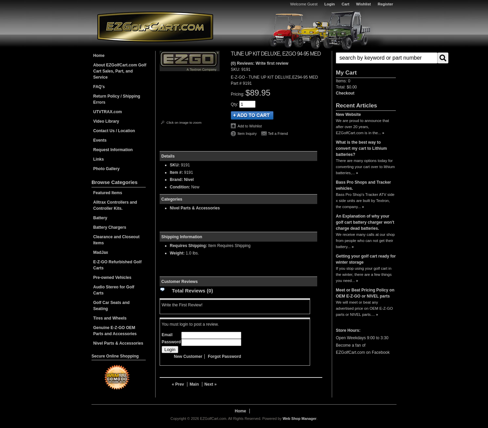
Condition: (180, 187)
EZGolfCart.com (155, 26)
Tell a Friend (278, 133)
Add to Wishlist (250, 126)
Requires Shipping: (188, 245)
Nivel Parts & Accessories (195, 208)
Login (329, 4)
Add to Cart (252, 115)
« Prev (178, 384)
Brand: (176, 179)
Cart (345, 4)
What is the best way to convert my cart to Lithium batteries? (361, 148)
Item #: (177, 172)
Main (194, 384)
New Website (348, 114)
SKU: (236, 69)
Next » (210, 384)
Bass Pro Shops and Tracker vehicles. (363, 185)
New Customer (188, 356)
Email (167, 334)
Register (385, 4)
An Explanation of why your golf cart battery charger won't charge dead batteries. (365, 222)
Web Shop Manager (300, 418)
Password (171, 342)
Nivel (189, 179)
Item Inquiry (247, 133)
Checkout (345, 93)
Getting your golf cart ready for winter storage (366, 259)
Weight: (177, 253)
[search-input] (386, 58)
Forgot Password (224, 356)
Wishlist (363, 4)
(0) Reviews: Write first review (259, 63)
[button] (366, 58)
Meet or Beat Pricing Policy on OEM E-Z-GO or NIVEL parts (365, 293)
